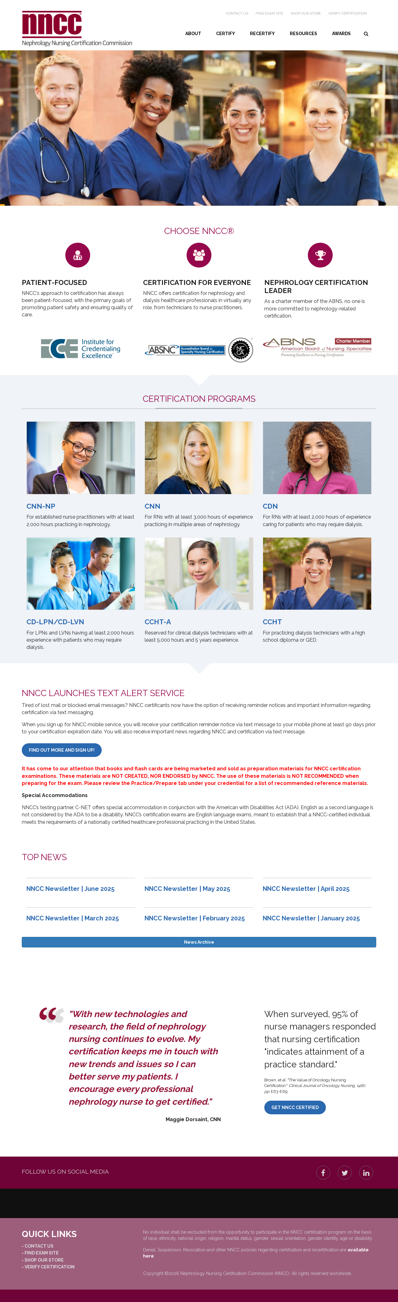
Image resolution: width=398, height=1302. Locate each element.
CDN (270, 506)
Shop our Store (306, 13)
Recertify (262, 33)
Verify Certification (347, 13)
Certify (225, 33)
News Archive (199, 942)
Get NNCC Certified (295, 1107)
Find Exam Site (269, 13)
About (193, 33)
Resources (303, 33)
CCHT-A (158, 622)
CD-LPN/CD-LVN (55, 622)
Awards (341, 33)
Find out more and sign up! (62, 750)
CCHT (272, 622)
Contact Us (237, 13)
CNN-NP (40, 506)
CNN (152, 506)
